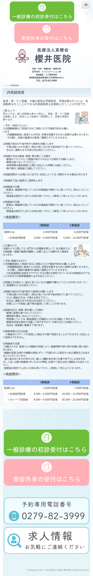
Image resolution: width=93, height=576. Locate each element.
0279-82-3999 (49, 80)
